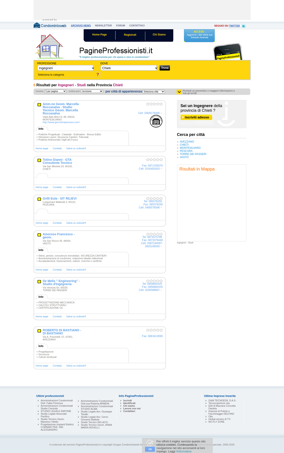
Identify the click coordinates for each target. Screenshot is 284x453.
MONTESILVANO (190, 147)
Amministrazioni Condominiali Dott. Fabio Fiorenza (57, 401)
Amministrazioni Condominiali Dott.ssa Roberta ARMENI (97, 402)
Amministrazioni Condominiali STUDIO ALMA (97, 407)
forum (120, 25)
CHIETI (184, 144)
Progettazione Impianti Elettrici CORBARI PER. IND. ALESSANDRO (57, 427)
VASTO (184, 157)
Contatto (57, 148)
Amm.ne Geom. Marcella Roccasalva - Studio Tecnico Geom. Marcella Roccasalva (61, 108)
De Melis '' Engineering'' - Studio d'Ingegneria (61, 282)
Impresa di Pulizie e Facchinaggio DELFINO (221, 412)
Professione (47, 63)
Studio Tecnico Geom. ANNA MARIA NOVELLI (96, 426)
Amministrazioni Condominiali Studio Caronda (57, 407)
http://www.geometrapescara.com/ (61, 122)
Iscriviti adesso (197, 117)
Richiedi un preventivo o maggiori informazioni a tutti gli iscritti (209, 92)
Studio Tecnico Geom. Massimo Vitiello (53, 420)
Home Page (99, 34)
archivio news (81, 25)
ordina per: (75, 91)
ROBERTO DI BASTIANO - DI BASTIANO (62, 331)
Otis (211, 416)
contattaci (136, 25)
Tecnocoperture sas (219, 403)
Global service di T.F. (220, 419)
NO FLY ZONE (217, 421)
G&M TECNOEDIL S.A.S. (222, 400)
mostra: (40, 91)
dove (104, 63)
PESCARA (186, 151)
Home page (42, 148)
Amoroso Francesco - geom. (59, 235)
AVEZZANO (187, 141)
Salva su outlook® (76, 148)
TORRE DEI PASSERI (193, 154)
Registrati (130, 34)
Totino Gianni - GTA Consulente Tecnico (57, 161)
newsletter (103, 25)
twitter (234, 25)
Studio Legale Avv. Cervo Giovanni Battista (94, 418)
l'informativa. (184, 451)
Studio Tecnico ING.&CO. (94, 422)
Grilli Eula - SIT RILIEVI (60, 198)
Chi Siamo (159, 34)
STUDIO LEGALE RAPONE (56, 411)
